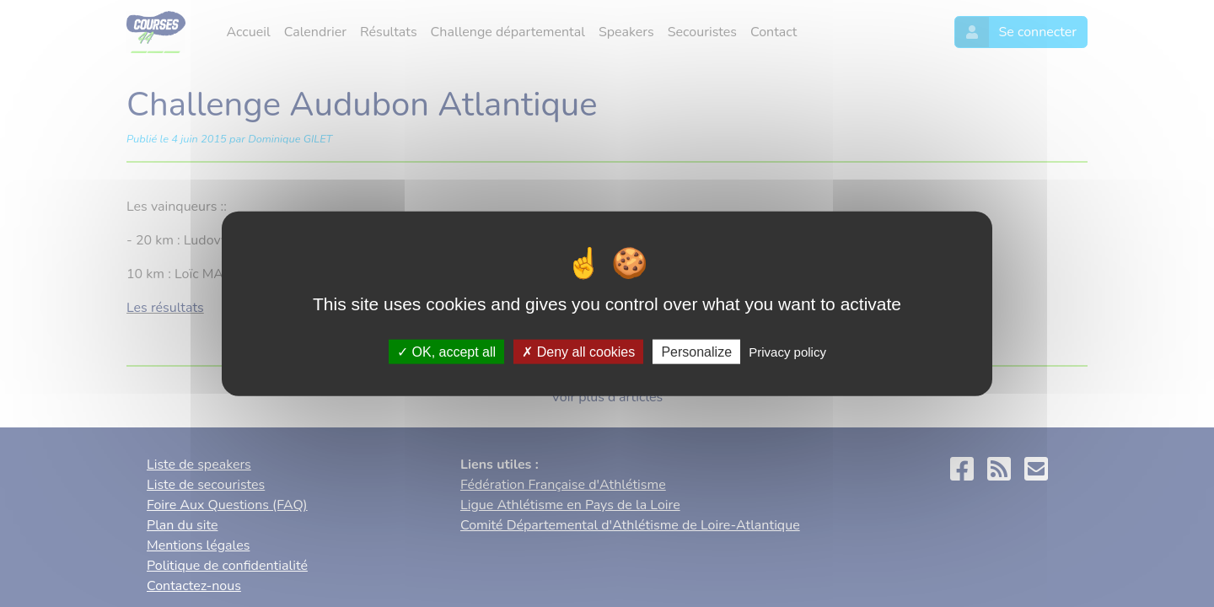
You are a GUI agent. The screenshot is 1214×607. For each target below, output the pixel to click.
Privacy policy (787, 351)
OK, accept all (446, 351)
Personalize (696, 351)
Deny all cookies (578, 351)
